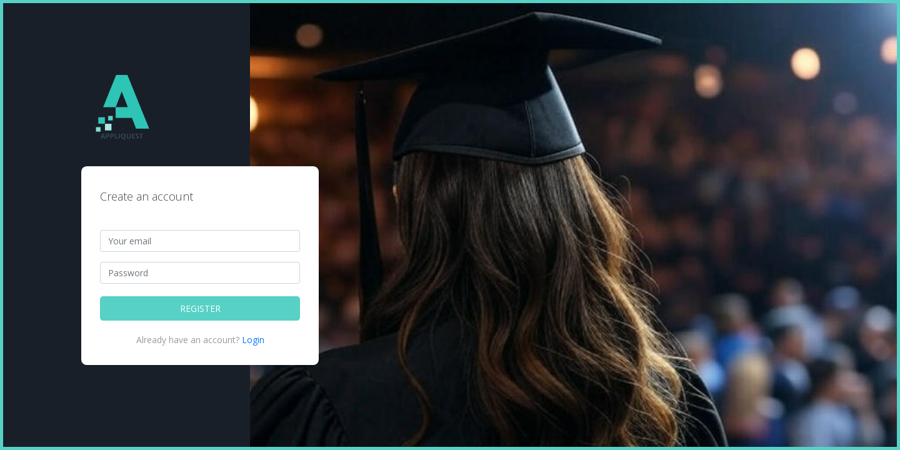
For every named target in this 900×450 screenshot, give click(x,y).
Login (253, 340)
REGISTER (200, 308)
